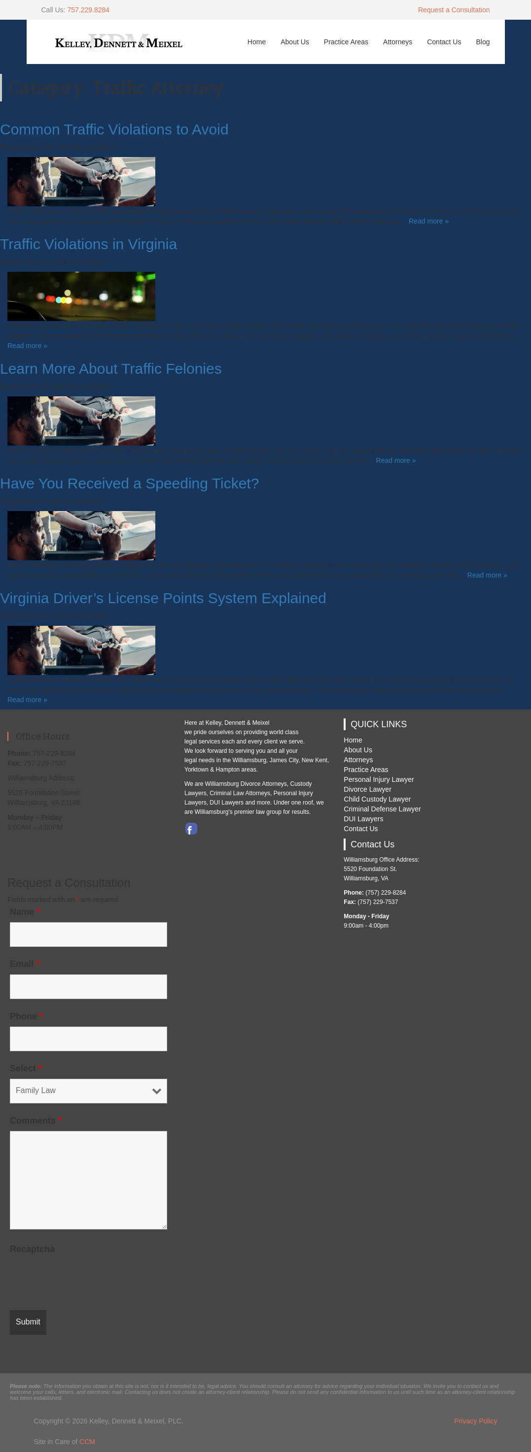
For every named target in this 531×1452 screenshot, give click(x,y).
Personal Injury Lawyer (379, 779)
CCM (87, 1442)
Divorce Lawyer (367, 789)
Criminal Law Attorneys (240, 793)
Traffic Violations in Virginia (88, 244)
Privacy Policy (475, 1421)
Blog (483, 42)
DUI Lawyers (363, 819)
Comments (36, 1121)
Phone (26, 1016)
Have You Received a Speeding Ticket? (129, 483)
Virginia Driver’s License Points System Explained (163, 598)
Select (26, 1068)
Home (257, 42)
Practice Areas (346, 42)
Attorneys (397, 42)
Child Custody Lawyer (377, 799)
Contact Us (444, 42)
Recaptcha (32, 1249)
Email (24, 964)
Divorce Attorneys (264, 783)
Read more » (429, 221)
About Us (295, 42)
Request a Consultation (454, 10)
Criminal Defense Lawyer (382, 809)
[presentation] (85, 1278)
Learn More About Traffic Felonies (111, 368)
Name (25, 912)
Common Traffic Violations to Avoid (114, 129)
